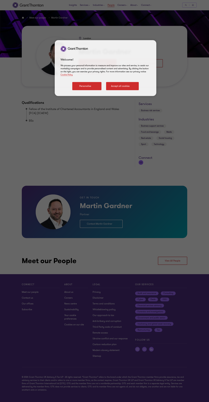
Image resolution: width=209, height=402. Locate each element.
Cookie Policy (67, 74)
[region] (105, 68)
